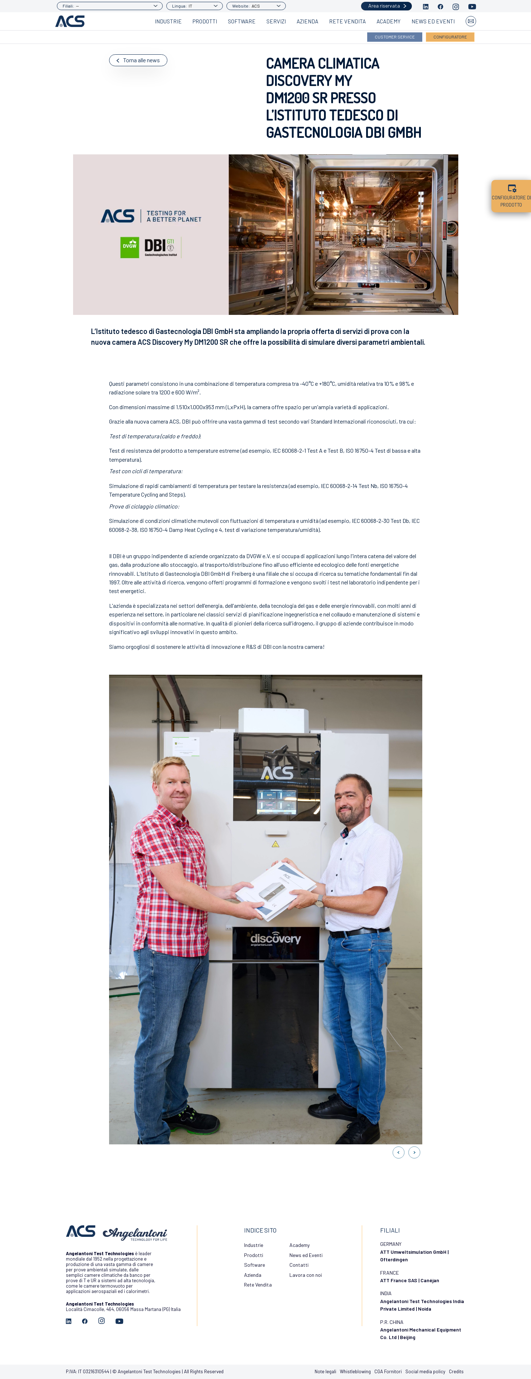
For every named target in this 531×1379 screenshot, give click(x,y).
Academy (389, 21)
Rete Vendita (347, 21)
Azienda (307, 21)
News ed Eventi (433, 21)
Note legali (325, 1371)
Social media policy (425, 1371)
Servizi (276, 21)
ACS (256, 5)
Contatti (299, 1265)
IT (190, 5)
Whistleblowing (355, 1371)
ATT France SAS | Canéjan (409, 1280)
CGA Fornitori (388, 1371)
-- (77, 5)
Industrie (168, 21)
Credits (456, 1371)
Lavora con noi (305, 1275)
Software (242, 21)
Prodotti (205, 21)
